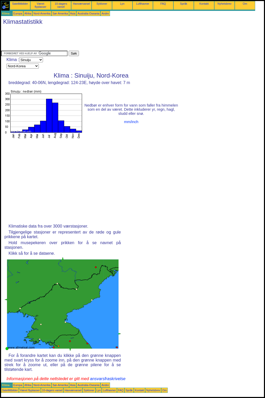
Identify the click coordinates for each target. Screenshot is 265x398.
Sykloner (102, 3)
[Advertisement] (95, 39)
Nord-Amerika (41, 13)
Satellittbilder (20, 3)
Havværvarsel (81, 3)
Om (245, 3)
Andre (105, 13)
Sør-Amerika (60, 13)
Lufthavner (142, 3)
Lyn (122, 3)
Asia (73, 13)
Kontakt (204, 3)
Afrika (27, 13)
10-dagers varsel (61, 5)
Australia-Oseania (88, 13)
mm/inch (131, 122)
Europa (17, 13)
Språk (183, 3)
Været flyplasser (40, 5)
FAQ (163, 3)
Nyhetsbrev (225, 3)
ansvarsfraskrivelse (108, 379)
